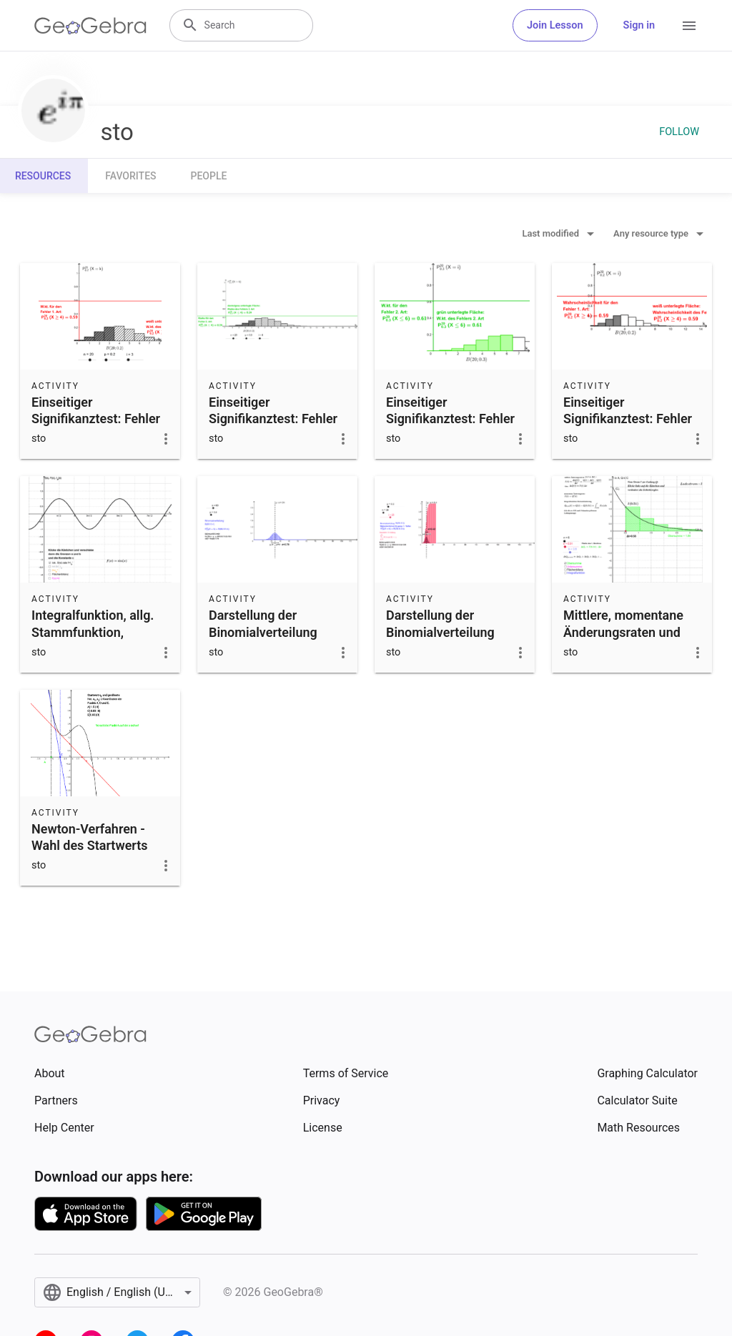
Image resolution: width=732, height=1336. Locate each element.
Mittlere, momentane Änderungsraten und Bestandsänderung (623, 631)
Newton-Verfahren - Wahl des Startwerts (89, 837)
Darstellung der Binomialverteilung (440, 623)
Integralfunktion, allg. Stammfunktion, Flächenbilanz (92, 631)
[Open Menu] (689, 25)
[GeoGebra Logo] (90, 25)
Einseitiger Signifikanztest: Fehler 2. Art (273, 418)
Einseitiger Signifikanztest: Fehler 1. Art (95, 418)
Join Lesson (555, 25)
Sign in (639, 25)
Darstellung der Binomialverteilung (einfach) (263, 631)
